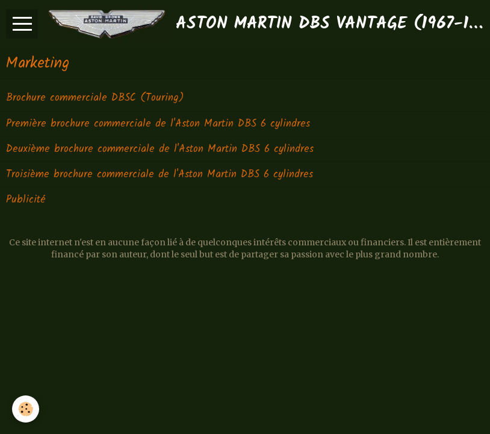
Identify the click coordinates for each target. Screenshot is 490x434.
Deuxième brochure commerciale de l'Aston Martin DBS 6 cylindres (160, 149)
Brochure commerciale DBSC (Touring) (95, 98)
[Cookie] (25, 409)
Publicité (26, 200)
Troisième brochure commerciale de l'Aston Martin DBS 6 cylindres (159, 174)
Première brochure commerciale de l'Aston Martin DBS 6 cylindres (158, 124)
